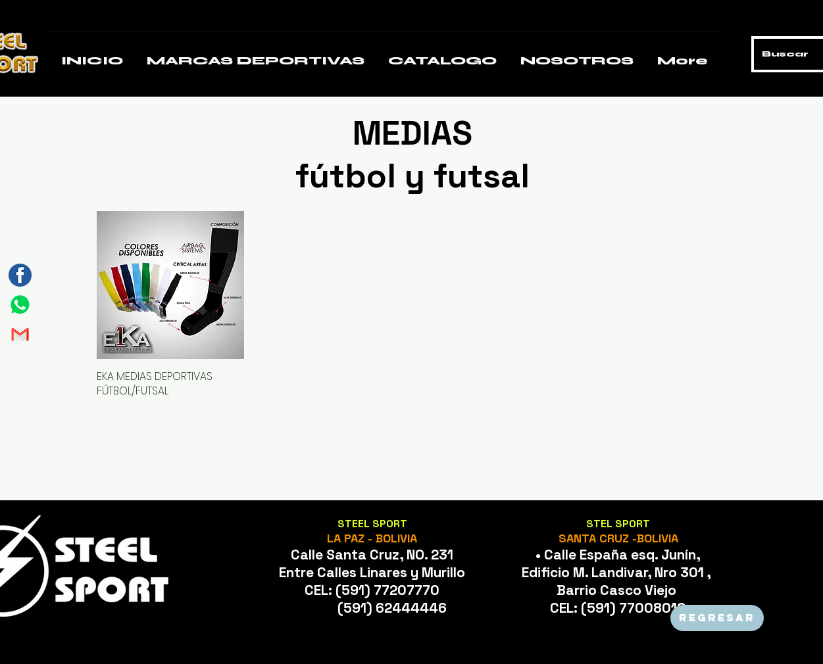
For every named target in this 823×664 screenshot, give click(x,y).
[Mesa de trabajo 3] (20, 275)
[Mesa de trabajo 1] (20, 304)
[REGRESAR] (717, 618)
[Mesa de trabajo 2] (20, 334)
